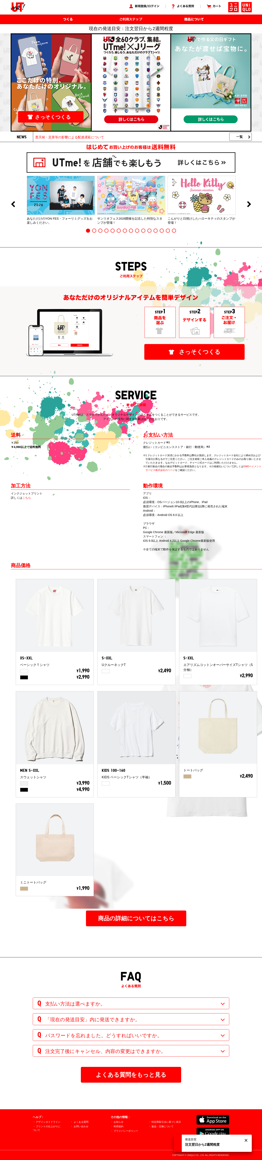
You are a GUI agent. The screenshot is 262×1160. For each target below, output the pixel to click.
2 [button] (94, 231)
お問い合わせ (81, 1126)
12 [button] (156, 231)
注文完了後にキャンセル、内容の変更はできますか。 (105, 1051)
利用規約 (118, 1126)
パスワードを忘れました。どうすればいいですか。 (103, 1035)
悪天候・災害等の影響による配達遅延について (69, 137)
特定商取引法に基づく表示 (166, 1122)
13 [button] (162, 231)
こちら (26, 497)
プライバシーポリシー (126, 1131)
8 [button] (131, 231)
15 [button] (174, 231)
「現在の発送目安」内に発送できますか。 (92, 1019)
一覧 (239, 137)
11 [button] (149, 231)
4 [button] (106, 231)
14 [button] (168, 231)
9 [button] (137, 231)
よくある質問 (81, 1122)
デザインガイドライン (48, 1122)
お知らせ (118, 1122)
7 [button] (125, 231)
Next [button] (249, 204)
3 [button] (100, 231)
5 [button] (113, 231)
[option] (61, 200)
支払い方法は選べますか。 (75, 1004)
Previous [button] (13, 204)
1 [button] (88, 231)
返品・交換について (162, 1126)
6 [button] (119, 231)
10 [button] (143, 231)
